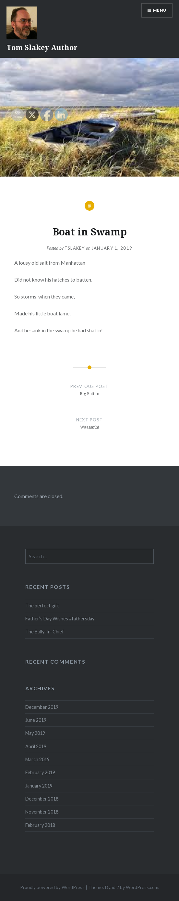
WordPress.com (142, 887)
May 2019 (35, 733)
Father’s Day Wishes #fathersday (59, 618)
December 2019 (41, 707)
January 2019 (39, 785)
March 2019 (37, 759)
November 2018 (41, 812)
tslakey (75, 248)
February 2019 (40, 772)
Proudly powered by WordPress (52, 887)
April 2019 (35, 746)
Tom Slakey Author (42, 47)
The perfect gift (42, 605)
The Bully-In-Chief (44, 631)
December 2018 (41, 799)
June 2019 (35, 720)
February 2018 (40, 825)
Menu (159, 10)
